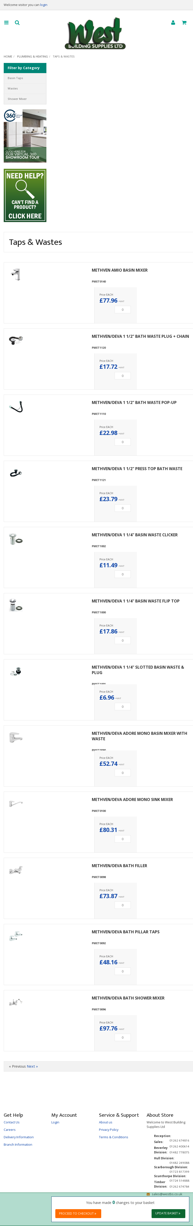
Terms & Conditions (113, 1137)
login (43, 4)
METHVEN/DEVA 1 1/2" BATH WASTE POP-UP (134, 402)
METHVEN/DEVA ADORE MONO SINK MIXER (132, 799)
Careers (10, 1129)
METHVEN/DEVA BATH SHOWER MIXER (128, 998)
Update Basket (167, 1213)
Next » (32, 1066)
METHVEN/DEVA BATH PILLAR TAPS (126, 932)
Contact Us (12, 1122)
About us (105, 1122)
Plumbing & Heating (32, 56)
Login (55, 1122)
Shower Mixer (17, 99)
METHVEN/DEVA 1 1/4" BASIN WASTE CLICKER (135, 535)
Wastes (13, 88)
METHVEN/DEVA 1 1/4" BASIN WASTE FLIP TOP (136, 601)
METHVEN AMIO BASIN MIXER (120, 270)
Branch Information (18, 1144)
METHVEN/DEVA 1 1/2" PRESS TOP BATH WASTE (137, 468)
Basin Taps (15, 78)
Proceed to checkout (77, 1213)
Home (8, 56)
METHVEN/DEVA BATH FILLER (119, 865)
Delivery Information (19, 1137)
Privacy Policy (108, 1129)
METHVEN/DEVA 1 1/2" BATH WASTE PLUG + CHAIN (140, 336)
